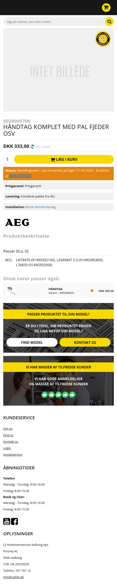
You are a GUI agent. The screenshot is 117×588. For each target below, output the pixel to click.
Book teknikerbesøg (41, 207)
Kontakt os (85, 342)
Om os (8, 429)
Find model (32, 342)
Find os (8, 435)
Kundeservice (12, 455)
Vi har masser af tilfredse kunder (58, 367)
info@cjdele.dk (13, 577)
